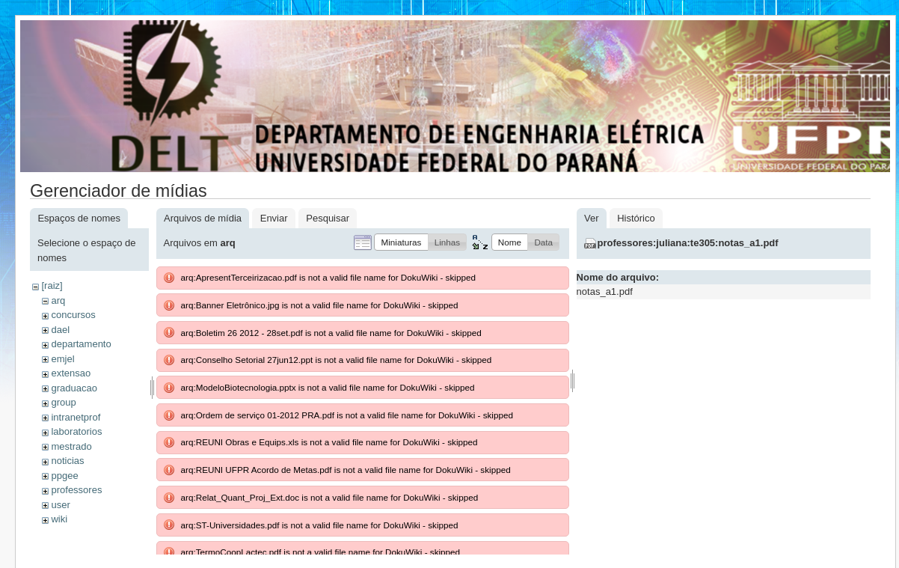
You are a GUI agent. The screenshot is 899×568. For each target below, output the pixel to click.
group (63, 402)
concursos (73, 314)
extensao (70, 373)
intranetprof (75, 417)
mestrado (71, 446)
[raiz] (51, 285)
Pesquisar (327, 218)
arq (58, 300)
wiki (59, 519)
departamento (81, 343)
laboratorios (76, 431)
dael (60, 329)
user (60, 504)
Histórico (636, 218)
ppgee (64, 475)
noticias (67, 460)
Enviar (274, 218)
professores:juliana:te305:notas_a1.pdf (688, 242)
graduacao (73, 388)
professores (76, 489)
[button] (401, 242)
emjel (62, 358)
